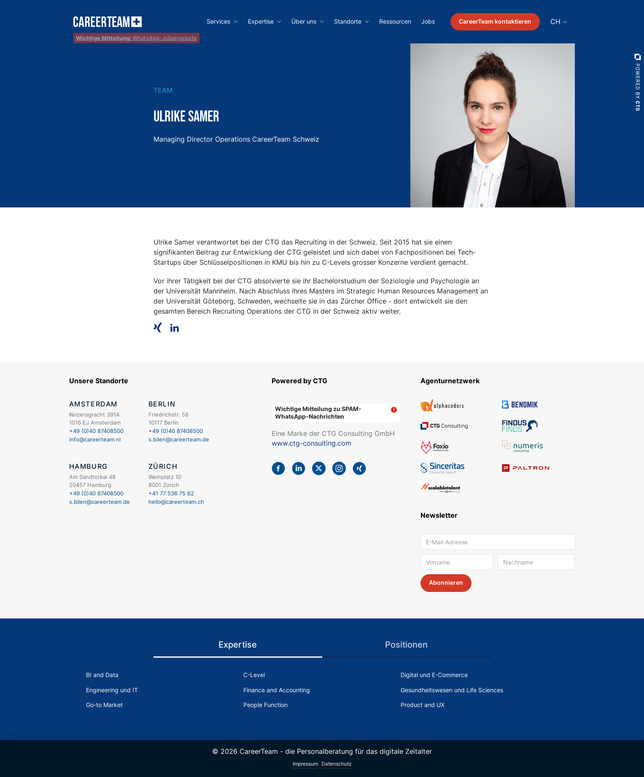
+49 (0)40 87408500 (96, 430)
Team (163, 90)
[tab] (238, 645)
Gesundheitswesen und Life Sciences (452, 690)
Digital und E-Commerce (434, 674)
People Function (265, 704)
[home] (107, 21)
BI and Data (102, 674)
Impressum (305, 764)
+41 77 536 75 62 (171, 493)
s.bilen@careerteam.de (178, 439)
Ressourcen (395, 21)
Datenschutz (336, 764)
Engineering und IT (112, 690)
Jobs (428, 21)
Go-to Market (104, 704)
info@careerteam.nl (95, 439)
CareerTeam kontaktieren (495, 21)
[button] (222, 22)
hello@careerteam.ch (176, 501)
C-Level (254, 674)
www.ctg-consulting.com (311, 443)
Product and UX (423, 704)
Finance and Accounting (276, 690)
